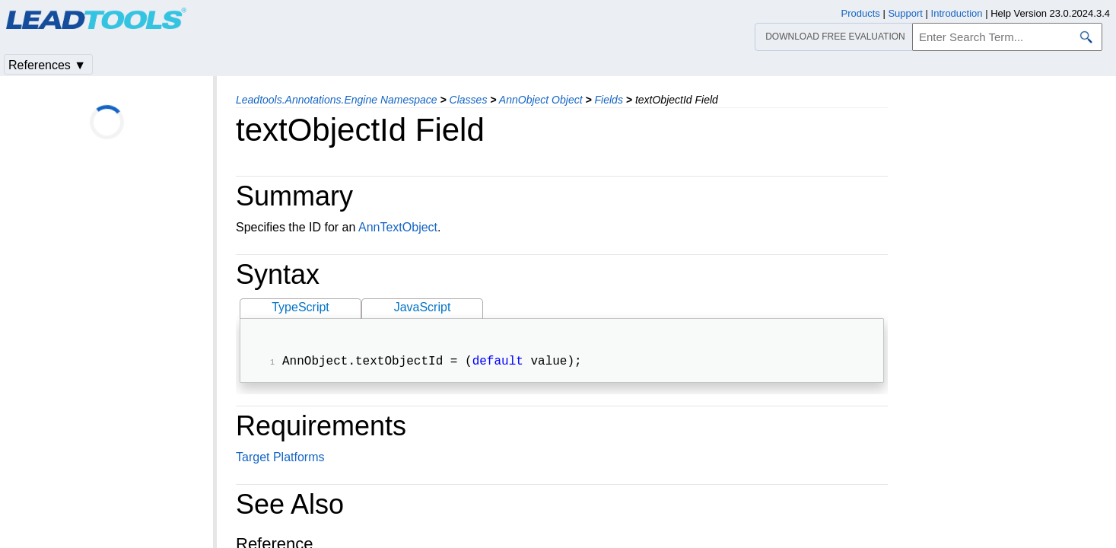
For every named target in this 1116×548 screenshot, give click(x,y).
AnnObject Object (541, 100)
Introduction (957, 13)
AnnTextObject (397, 227)
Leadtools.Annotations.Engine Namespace (336, 100)
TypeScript (300, 307)
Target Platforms (280, 458)
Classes (469, 100)
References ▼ (47, 65)
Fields (609, 100)
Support (905, 13)
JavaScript (422, 307)
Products (860, 13)
